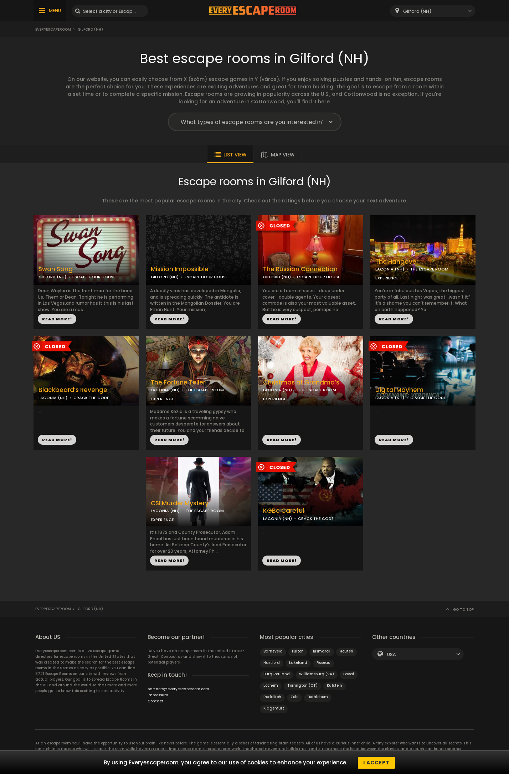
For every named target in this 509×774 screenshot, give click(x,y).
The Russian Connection (300, 269)
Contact (156, 701)
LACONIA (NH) (389, 269)
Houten (346, 651)
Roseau (323, 662)
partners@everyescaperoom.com (178, 689)
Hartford (271, 662)
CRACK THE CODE (91, 398)
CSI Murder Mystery (180, 503)
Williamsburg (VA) (316, 674)
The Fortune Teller (178, 382)
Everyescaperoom (53, 29)
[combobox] (432, 11)
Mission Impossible (180, 269)
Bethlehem (318, 697)
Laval (348, 674)
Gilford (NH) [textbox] (417, 11)
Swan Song (55, 269)
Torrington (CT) (302, 685)
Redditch (272, 697)
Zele (294, 697)
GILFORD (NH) (52, 277)
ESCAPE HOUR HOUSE (93, 277)
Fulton (298, 651)
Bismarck (321, 651)
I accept (376, 762)
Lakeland (298, 662)
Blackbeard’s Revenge (72, 390)
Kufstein (334, 685)
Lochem (270, 685)
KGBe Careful (283, 511)
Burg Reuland (276, 674)
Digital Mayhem (399, 390)
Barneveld (273, 651)
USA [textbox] (391, 654)
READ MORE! (57, 319)
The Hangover (396, 261)
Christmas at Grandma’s (301, 382)
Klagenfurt (273, 708)
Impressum (158, 695)
